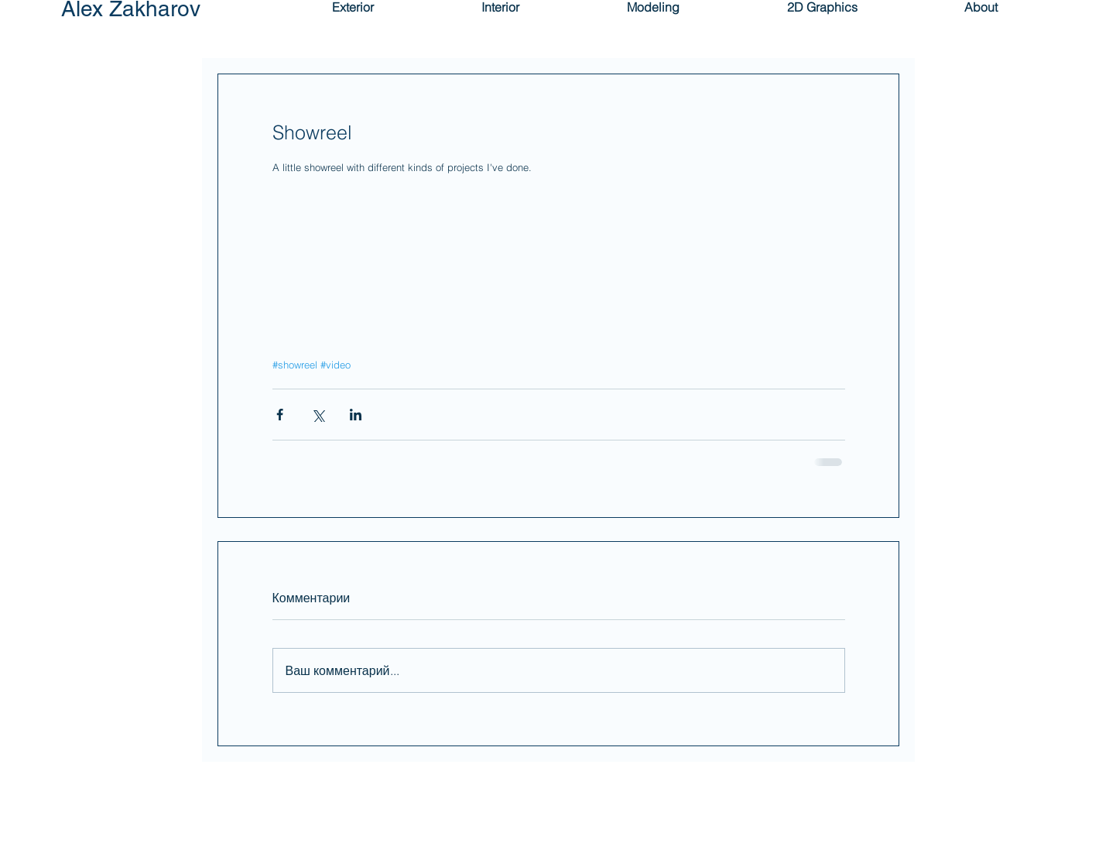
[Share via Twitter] (317, 414)
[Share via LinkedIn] (355, 414)
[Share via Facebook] (279, 414)
